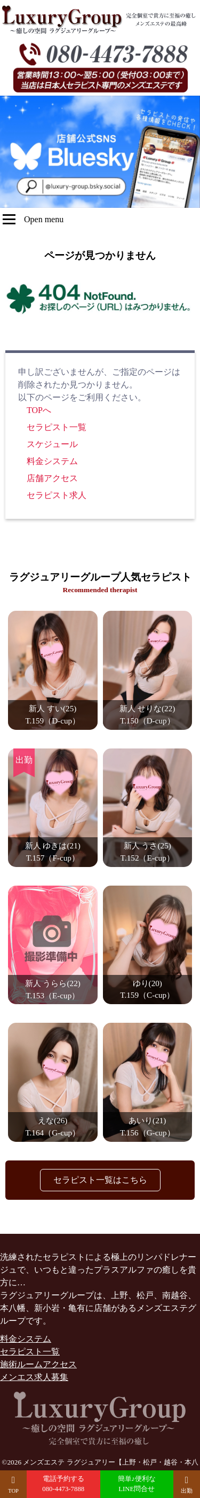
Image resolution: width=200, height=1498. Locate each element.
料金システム (52, 461)
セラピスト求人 (56, 495)
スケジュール (52, 444)
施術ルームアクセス (38, 1364)
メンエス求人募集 (34, 1377)
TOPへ (39, 410)
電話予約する (63, 1484)
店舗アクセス (52, 478)
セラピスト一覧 (56, 427)
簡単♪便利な (137, 1484)
